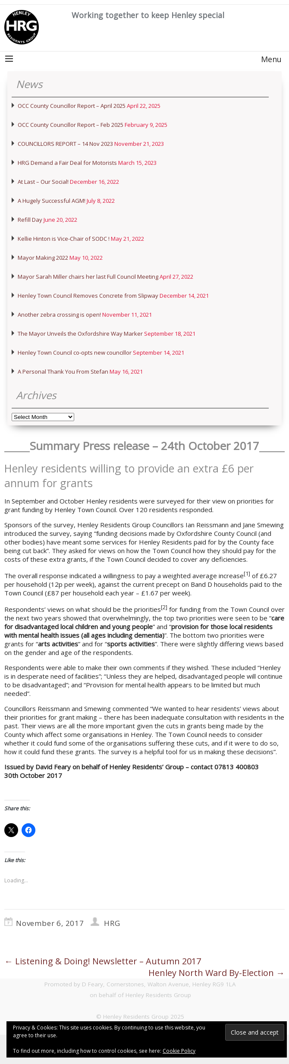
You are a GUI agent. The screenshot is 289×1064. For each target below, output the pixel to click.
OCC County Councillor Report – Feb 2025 (70, 125)
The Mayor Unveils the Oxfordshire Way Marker (80, 333)
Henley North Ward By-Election (216, 973)
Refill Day (30, 220)
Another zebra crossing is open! (59, 314)
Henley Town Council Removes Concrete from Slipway (88, 295)
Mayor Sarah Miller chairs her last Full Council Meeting (88, 276)
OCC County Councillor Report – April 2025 (72, 106)
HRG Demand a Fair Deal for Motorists (67, 163)
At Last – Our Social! (43, 182)
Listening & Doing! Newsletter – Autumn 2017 (102, 961)
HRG (112, 923)
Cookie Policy (179, 1051)
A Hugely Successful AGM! (51, 201)
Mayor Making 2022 (43, 257)
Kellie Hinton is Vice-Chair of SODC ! (64, 238)
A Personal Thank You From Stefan (63, 371)
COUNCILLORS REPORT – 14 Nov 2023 (65, 144)
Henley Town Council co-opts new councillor (75, 352)
